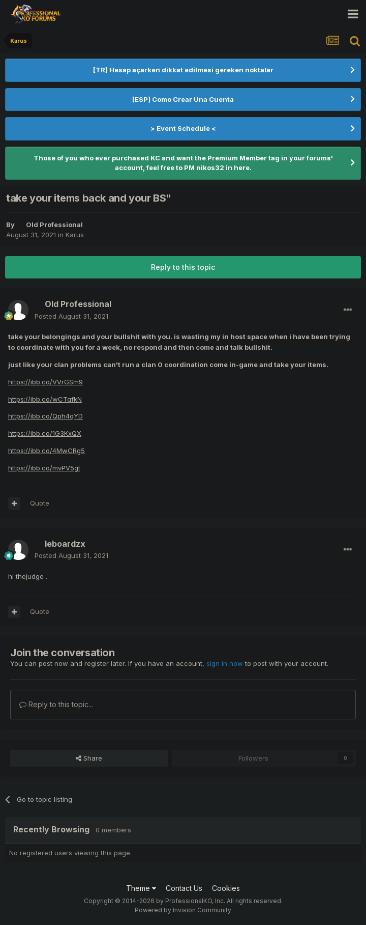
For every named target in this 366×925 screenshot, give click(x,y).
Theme (141, 888)
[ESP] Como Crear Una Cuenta (183, 99)
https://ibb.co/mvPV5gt (44, 468)
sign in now (224, 663)
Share (89, 758)
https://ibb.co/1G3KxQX (44, 433)
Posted (71, 316)
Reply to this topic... (56, 704)
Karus (75, 235)
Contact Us (184, 888)
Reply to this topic (183, 267)
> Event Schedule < (183, 128)
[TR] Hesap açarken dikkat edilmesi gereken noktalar (183, 70)
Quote (39, 503)
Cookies (226, 888)
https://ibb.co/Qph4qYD (45, 416)
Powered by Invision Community (183, 910)
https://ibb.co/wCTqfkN (45, 399)
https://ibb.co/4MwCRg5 (46, 450)
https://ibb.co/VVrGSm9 (45, 382)
